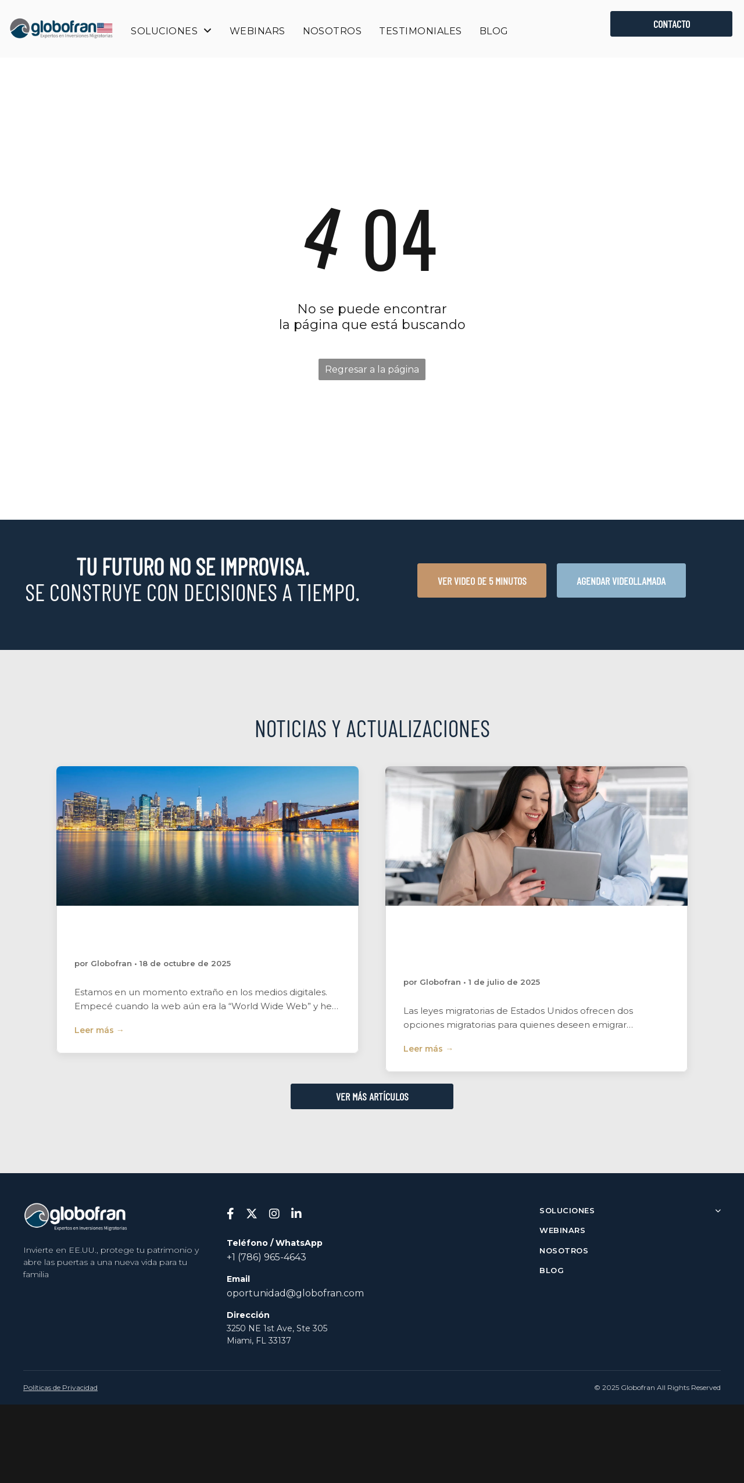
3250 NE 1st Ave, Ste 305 (277, 1328)
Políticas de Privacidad (60, 1387)
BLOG (551, 1270)
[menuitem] (171, 31)
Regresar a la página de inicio (372, 372)
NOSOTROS (563, 1250)
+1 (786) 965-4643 (266, 1257)
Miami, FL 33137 (259, 1340)
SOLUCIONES (630, 1210)
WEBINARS (562, 1230)
